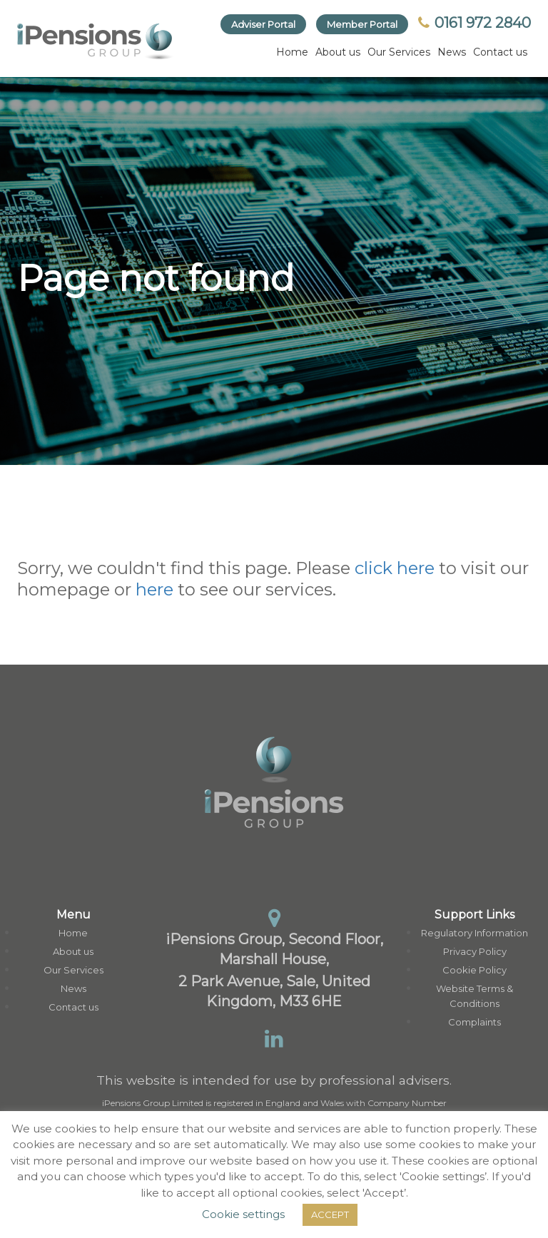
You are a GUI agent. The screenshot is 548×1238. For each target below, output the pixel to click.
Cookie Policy (474, 970)
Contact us (500, 52)
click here (395, 568)
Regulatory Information (474, 932)
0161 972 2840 (474, 22)
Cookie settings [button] (243, 1214)
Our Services (398, 52)
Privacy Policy (475, 951)
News (451, 52)
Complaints (474, 1022)
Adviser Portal (263, 24)
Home (292, 52)
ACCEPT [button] (330, 1214)
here (154, 589)
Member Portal (362, 24)
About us (337, 52)
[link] (95, 41)
